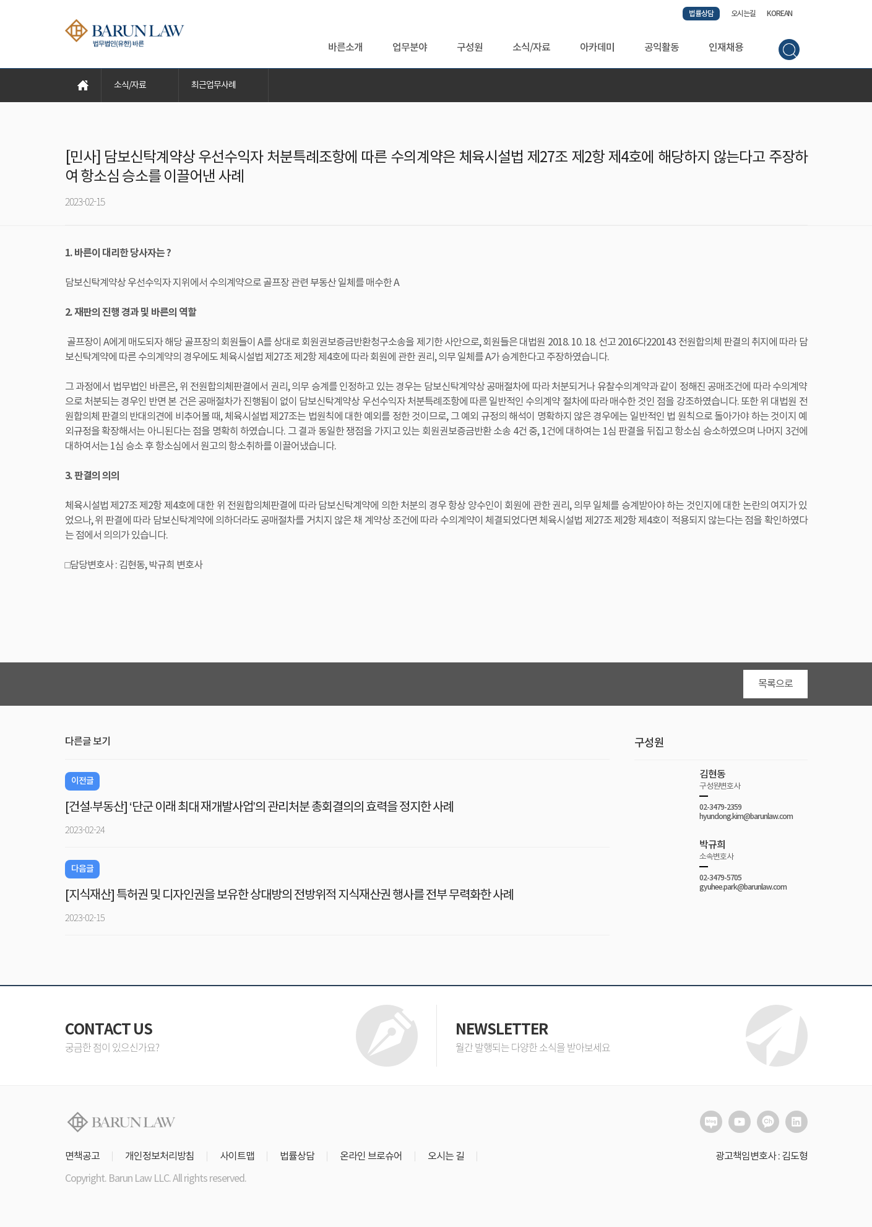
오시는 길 (446, 1156)
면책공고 (82, 1156)
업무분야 (409, 47)
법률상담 (701, 13)
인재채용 (726, 47)
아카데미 (597, 47)
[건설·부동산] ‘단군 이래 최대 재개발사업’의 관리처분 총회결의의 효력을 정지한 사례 (259, 807)
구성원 (470, 47)
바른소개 (345, 47)
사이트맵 (237, 1156)
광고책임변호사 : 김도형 (761, 1156)
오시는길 (743, 13)
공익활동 (661, 47)
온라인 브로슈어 (371, 1156)
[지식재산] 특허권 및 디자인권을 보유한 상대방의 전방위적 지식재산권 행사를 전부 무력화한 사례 (289, 895)
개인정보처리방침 (159, 1156)
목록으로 (775, 684)
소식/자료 (531, 47)
